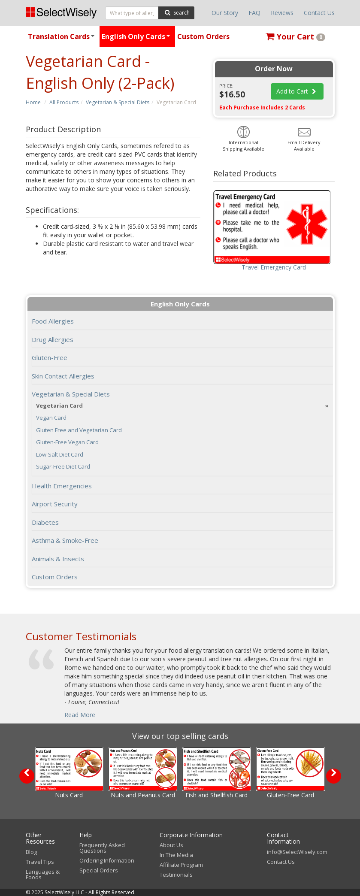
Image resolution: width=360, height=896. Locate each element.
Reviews (282, 13)
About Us (171, 845)
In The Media (176, 855)
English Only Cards (137, 39)
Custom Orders (203, 36)
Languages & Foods (43, 874)
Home (33, 102)
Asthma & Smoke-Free (65, 540)
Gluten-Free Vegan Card (67, 442)
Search (176, 12)
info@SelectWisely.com (297, 852)
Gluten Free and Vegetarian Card (79, 430)
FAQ (254, 13)
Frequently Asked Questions (102, 847)
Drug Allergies (52, 339)
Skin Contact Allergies (63, 376)
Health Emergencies (62, 485)
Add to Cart (297, 91)
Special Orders (98, 870)
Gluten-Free (49, 357)
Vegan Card (51, 417)
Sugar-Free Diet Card (63, 466)
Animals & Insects (58, 558)
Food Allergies (53, 321)
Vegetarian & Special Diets (117, 102)
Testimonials (176, 874)
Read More (79, 715)
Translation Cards (62, 39)
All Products (64, 102)
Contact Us (319, 13)
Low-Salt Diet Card (59, 454)
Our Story (225, 13)
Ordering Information (106, 860)
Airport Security (55, 503)
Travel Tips (40, 862)
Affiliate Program (181, 865)
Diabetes (45, 522)
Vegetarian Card (59, 405)
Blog (31, 852)
